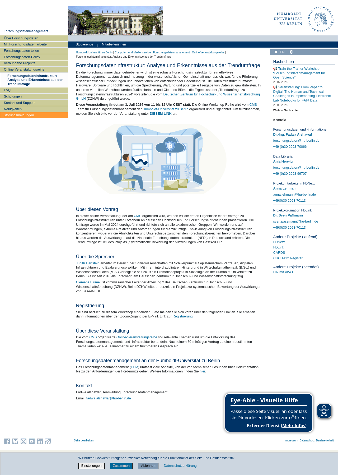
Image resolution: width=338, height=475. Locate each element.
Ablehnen (148, 466)
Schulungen (13, 96)
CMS (253, 105)
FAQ (7, 90)
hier (202, 371)
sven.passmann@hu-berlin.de (295, 221)
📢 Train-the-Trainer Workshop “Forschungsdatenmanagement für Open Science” (299, 73)
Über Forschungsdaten (21, 38)
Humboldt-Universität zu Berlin (94, 52)
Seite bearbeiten (84, 440)
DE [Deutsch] (276, 52)
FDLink (278, 247)
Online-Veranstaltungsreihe (136, 337)
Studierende (84, 44)
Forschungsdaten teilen (21, 51)
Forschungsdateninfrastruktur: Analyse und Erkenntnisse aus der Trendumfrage (35, 80)
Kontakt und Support (19, 103)
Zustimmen (121, 466)
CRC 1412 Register (288, 258)
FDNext (279, 242)
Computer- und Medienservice (133, 52)
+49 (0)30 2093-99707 (290, 174)
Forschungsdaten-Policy (22, 57)
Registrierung (182, 316)
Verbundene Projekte (20, 63)
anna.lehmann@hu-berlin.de (294, 194)
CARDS (279, 253)
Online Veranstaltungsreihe (24, 69)
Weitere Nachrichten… (287, 110)
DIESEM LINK (160, 114)
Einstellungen (91, 466)
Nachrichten (283, 61)
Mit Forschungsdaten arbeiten (26, 44)
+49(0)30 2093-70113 (289, 200)
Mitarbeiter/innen (114, 44)
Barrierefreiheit (325, 440)
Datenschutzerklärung (180, 466)
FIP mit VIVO (283, 272)
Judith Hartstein (88, 263)
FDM (134, 367)
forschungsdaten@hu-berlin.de (296, 140)
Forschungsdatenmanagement (26, 31)
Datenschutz (306, 440)
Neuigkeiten (13, 109)
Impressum (291, 440)
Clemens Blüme (88, 282)
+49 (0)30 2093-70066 (290, 147)
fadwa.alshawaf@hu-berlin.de (108, 398)
